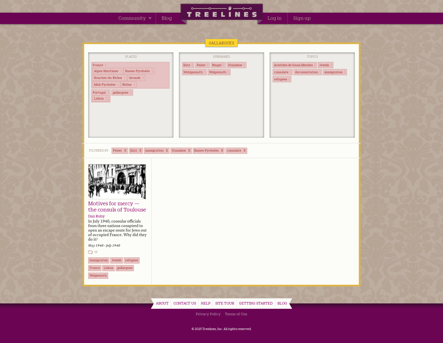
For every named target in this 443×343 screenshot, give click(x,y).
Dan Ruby (96, 216)
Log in (275, 18)
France (100, 65)
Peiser (203, 65)
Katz (188, 65)
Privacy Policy (208, 314)
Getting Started (256, 303)
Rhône (128, 84)
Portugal (101, 92)
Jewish (325, 65)
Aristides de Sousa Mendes (295, 65)
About (162, 303)
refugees (282, 79)
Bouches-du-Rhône (109, 77)
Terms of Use (236, 314)
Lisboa (100, 98)
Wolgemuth (219, 72)
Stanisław (236, 65)
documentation (308, 72)
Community (134, 18)
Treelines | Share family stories (221, 12)
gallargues (122, 92)
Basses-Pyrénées (139, 71)
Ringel (218, 65)
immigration (335, 72)
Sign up (302, 18)
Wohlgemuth (194, 72)
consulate (282, 72)
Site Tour (224, 303)
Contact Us (184, 303)
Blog (167, 18)
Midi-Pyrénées (106, 84)
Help (205, 303)
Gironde (136, 77)
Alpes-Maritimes (108, 71)
